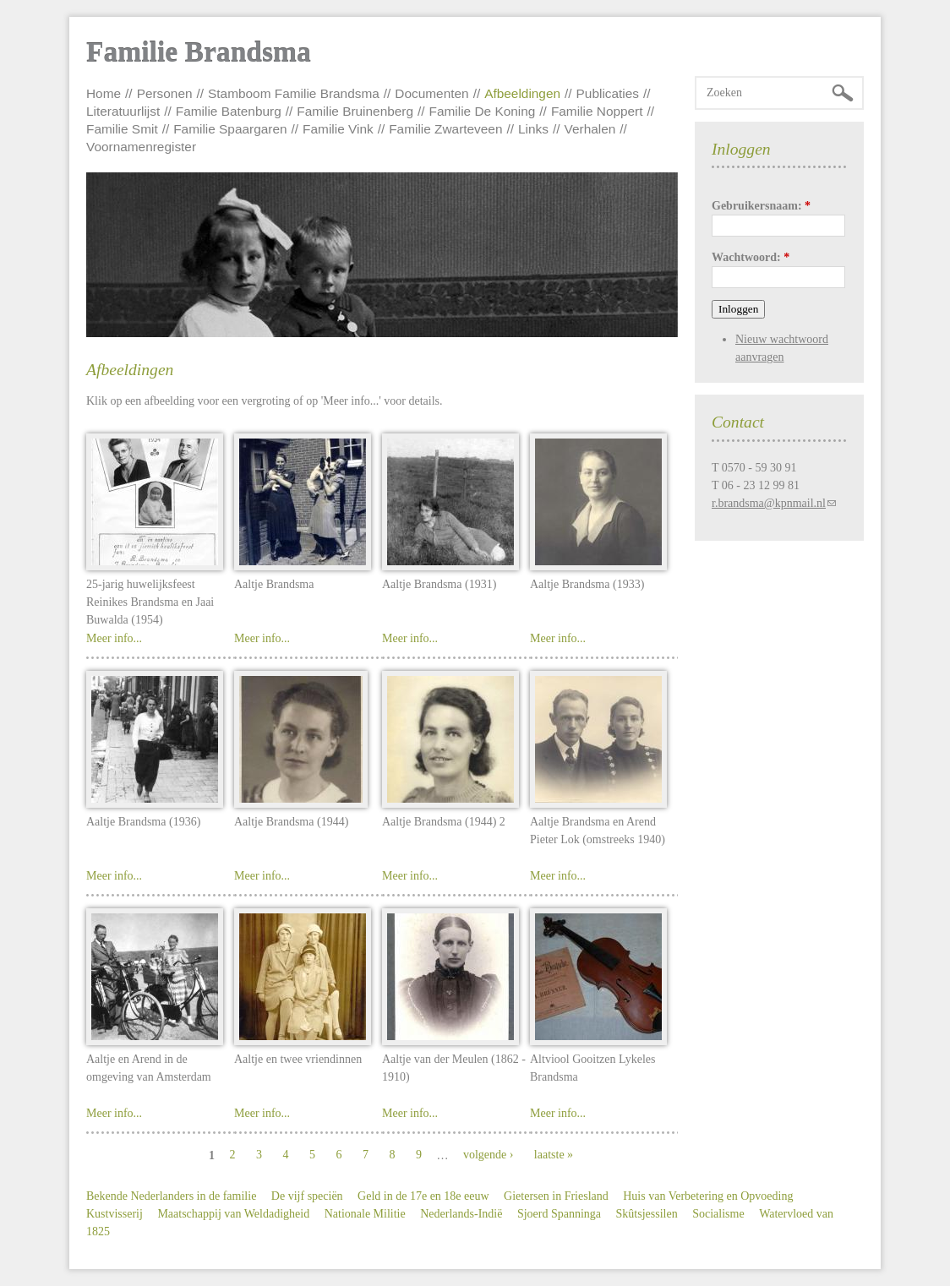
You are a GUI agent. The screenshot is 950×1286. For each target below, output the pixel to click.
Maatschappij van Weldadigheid (233, 1213)
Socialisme (718, 1213)
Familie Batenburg (228, 111)
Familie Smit (122, 129)
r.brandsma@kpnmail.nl (769, 503)
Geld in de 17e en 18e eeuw (423, 1196)
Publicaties (607, 93)
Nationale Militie (365, 1213)
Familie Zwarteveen (445, 129)
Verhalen (590, 129)
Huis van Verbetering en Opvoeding (708, 1196)
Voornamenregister (141, 146)
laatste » (553, 1154)
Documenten (431, 93)
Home (103, 93)
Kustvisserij (114, 1213)
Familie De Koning (482, 111)
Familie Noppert (597, 111)
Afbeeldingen (522, 93)
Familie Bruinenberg (355, 111)
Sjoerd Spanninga (559, 1213)
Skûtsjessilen (647, 1213)
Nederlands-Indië (461, 1213)
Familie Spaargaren (230, 129)
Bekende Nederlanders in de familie (171, 1196)
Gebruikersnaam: (761, 205)
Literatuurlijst (123, 111)
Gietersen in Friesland (556, 1196)
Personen (165, 93)
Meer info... (114, 638)
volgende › (488, 1154)
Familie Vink (338, 129)
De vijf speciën (307, 1196)
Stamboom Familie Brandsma (293, 93)
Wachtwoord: (750, 257)
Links (533, 129)
